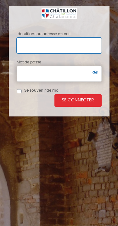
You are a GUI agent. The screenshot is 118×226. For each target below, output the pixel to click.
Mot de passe (29, 62)
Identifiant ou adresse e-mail (43, 34)
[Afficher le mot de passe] (95, 72)
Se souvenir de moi (41, 90)
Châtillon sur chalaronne (59, 14)
